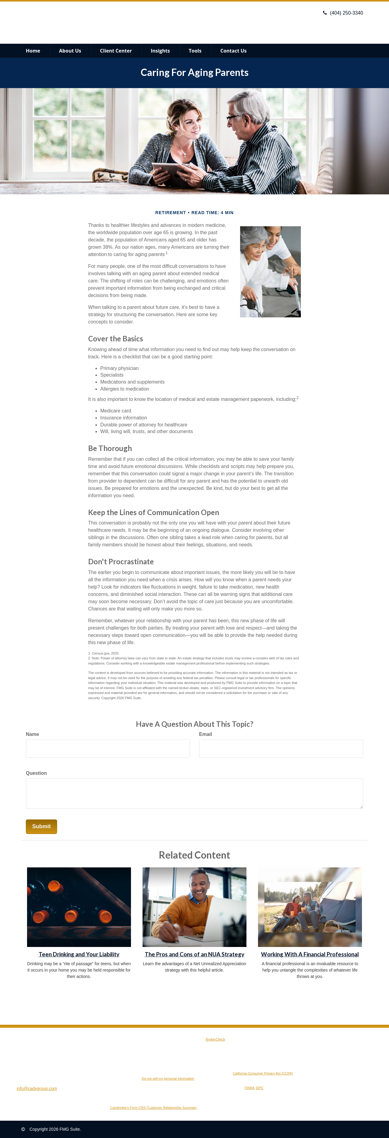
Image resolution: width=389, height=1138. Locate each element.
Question (36, 773)
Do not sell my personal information (168, 1078)
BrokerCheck (215, 1039)
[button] (70, 51)
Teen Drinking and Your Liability (79, 954)
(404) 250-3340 (343, 12)
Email (205, 734)
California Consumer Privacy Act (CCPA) (263, 1073)
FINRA (250, 1088)
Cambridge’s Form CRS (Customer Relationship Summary (153, 1107)
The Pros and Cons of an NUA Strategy (194, 954)
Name (32, 734)
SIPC (259, 1088)
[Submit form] (41, 826)
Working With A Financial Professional (310, 954)
